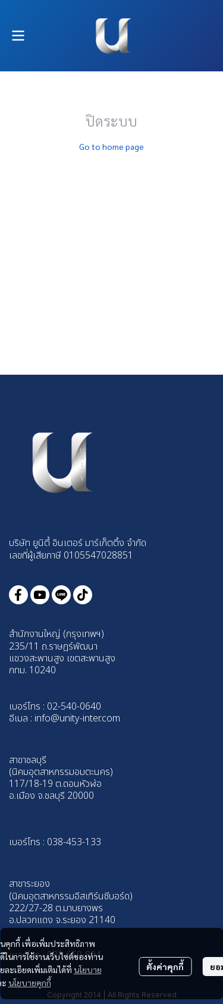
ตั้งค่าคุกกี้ (165, 966)
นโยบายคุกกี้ (29, 982)
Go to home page (111, 146)
